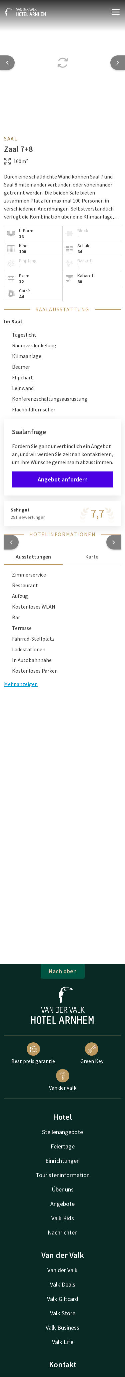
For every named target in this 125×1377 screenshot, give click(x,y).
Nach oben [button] (63, 971)
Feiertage (63, 1146)
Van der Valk (62, 1080)
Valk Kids (62, 1218)
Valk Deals (62, 1284)
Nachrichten (63, 1232)
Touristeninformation (63, 1175)
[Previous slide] (7, 62)
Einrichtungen (62, 1160)
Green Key (91, 1053)
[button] (11, 542)
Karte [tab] (91, 556)
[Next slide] (117, 62)
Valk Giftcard (62, 1299)
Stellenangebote (62, 1132)
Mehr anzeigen (21, 684)
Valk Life (62, 1342)
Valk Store (62, 1313)
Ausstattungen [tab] (33, 556)
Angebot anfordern (63, 479)
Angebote (62, 1204)
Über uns (63, 1189)
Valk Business (62, 1327)
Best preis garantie (33, 1053)
